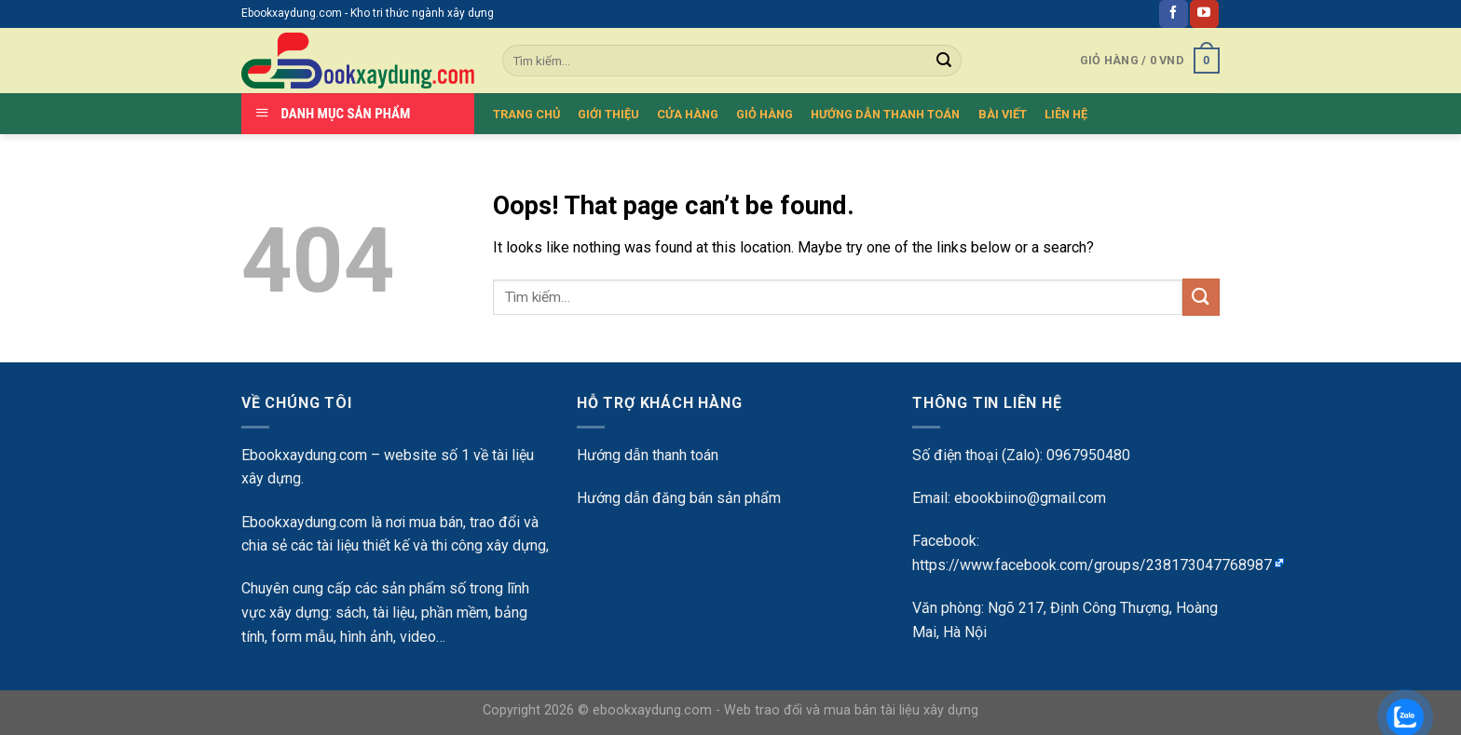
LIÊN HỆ (1066, 114)
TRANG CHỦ (526, 114)
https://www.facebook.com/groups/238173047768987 (1092, 565)
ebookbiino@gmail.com (1030, 498)
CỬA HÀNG (687, 114)
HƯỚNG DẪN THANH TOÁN (885, 114)
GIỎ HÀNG (764, 114)
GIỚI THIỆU (608, 114)
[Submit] (1201, 297)
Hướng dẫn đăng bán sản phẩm (679, 498)
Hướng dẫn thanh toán (647, 455)
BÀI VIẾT (1002, 114)
